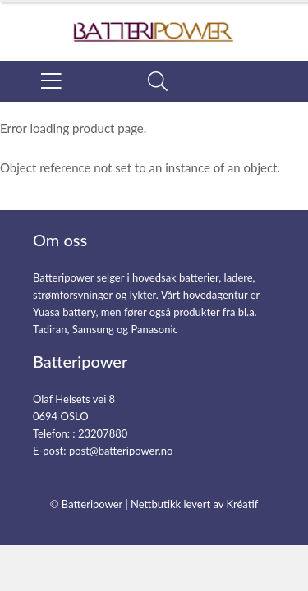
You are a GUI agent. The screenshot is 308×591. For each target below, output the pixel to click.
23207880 (102, 433)
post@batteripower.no (121, 450)
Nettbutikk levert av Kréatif (194, 504)
